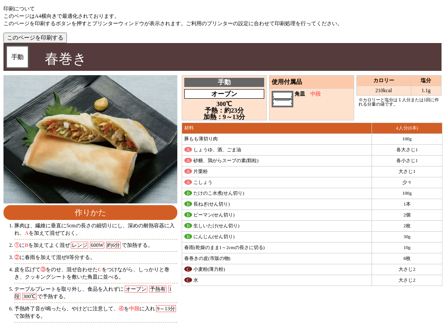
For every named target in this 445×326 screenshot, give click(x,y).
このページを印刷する (35, 37)
